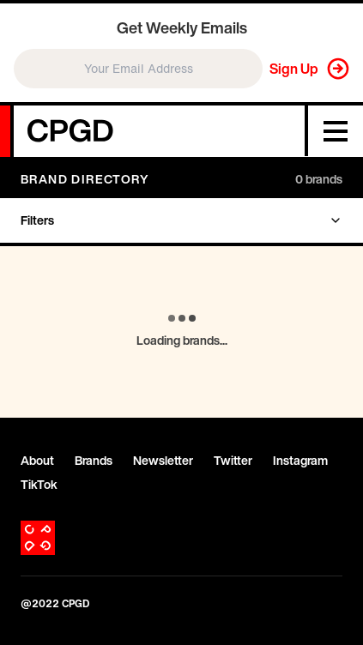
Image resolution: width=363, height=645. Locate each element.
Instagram (300, 460)
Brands (93, 460)
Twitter (233, 460)
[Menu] (335, 131)
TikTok (39, 484)
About (37, 460)
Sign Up (293, 68)
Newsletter (163, 460)
